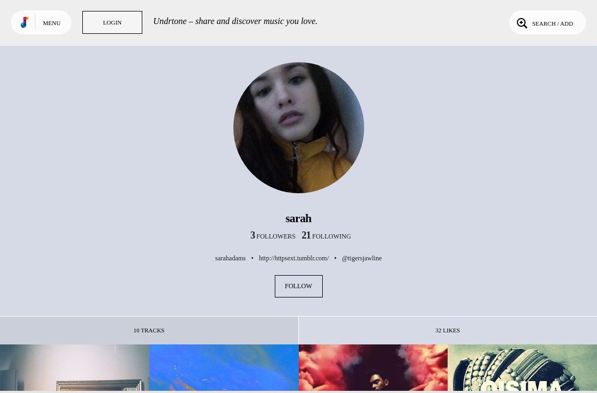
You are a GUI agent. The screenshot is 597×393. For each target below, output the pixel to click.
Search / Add (544, 22)
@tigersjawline (362, 258)
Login (112, 22)
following (326, 236)
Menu (52, 23)
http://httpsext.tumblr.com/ (294, 258)
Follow (298, 286)
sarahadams (230, 258)
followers (273, 236)
